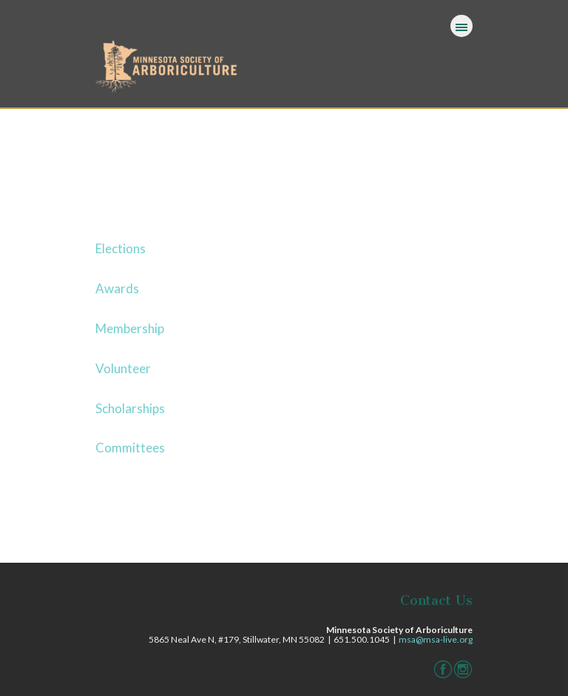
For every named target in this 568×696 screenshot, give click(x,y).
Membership (129, 328)
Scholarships (130, 408)
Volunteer (123, 368)
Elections (120, 248)
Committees (130, 447)
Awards (117, 288)
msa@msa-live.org (436, 639)
